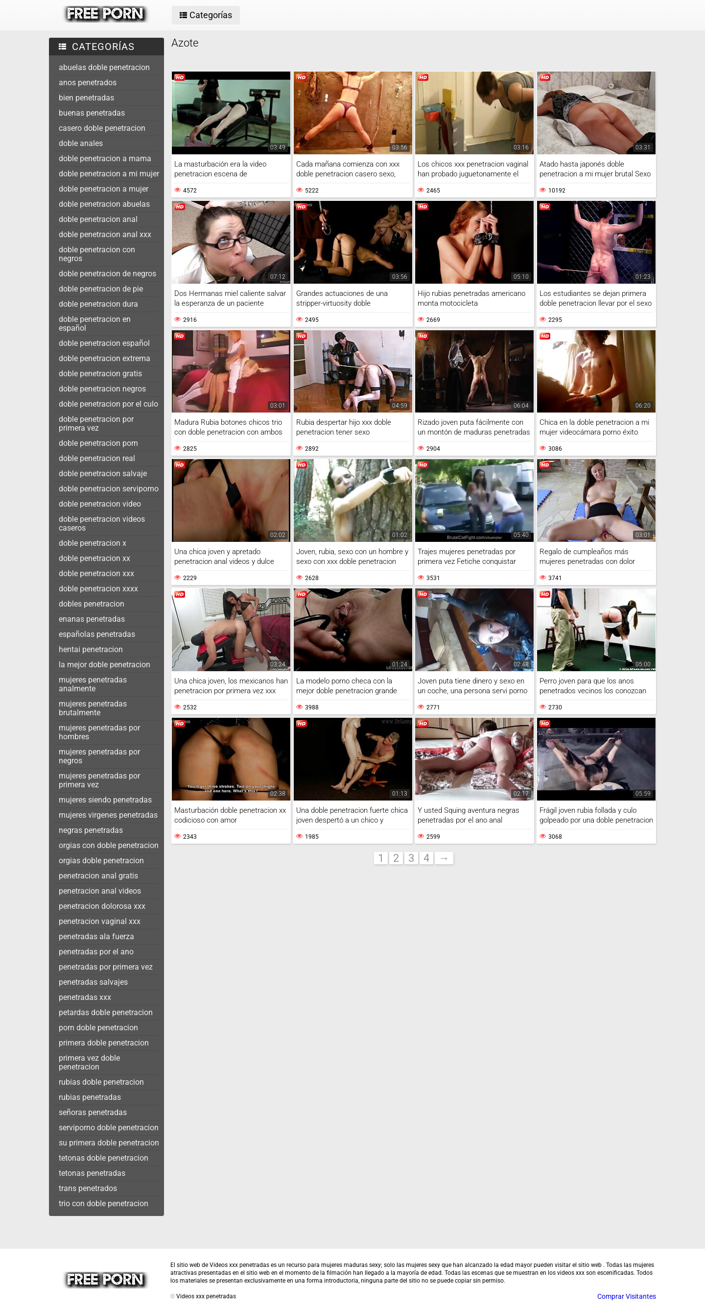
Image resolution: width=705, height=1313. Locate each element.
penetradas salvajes (93, 982)
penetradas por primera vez (106, 967)
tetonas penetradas (92, 1173)
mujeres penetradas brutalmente (93, 708)
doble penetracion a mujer (103, 189)
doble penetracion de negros (107, 273)
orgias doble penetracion (101, 860)
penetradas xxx (85, 997)
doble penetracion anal (98, 219)
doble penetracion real (97, 458)
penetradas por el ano (96, 951)
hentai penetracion (91, 649)
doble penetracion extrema (104, 358)
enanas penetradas (92, 619)
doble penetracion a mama (105, 158)
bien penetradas (86, 97)
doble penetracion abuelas (104, 204)
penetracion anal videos (100, 891)
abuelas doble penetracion (104, 67)
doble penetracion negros (102, 388)
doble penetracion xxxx (98, 588)
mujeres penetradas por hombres (99, 732)
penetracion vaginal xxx (100, 921)
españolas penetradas (97, 634)
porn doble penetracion (98, 1027)
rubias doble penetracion (101, 1082)
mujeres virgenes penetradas (108, 815)
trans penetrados (88, 1188)
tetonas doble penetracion (103, 1158)
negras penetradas (91, 830)
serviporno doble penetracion (109, 1127)
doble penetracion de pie (101, 288)
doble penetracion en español (95, 324)
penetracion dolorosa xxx (102, 906)
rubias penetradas (90, 1097)
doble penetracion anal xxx (105, 234)
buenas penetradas (92, 113)
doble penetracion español (104, 343)
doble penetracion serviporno (109, 488)
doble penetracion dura (98, 304)
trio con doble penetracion (103, 1203)
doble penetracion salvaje (103, 473)
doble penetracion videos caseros (102, 523)
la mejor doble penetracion (104, 664)
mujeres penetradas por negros (99, 756)
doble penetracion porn (98, 443)
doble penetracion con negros (97, 254)
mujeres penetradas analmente (93, 684)
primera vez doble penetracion (89, 1062)
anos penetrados (88, 82)
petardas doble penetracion (106, 1012)
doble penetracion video (100, 504)
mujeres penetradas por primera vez (99, 780)
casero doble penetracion (102, 128)
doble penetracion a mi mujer (109, 173)
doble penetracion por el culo (108, 404)
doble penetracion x (92, 543)
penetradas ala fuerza (96, 936)
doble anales (81, 143)
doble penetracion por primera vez (96, 423)
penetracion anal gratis (98, 875)
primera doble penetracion (104, 1042)
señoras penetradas (93, 1112)
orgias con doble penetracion (109, 845)
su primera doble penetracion (109, 1142)
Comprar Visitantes (626, 1296)
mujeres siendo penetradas (105, 799)
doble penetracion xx (94, 558)
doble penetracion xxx (96, 573)
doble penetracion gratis (100, 373)
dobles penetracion (91, 603)
